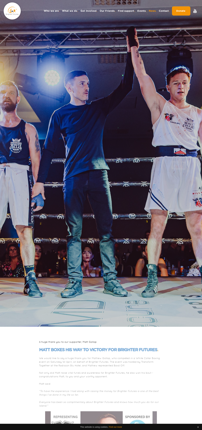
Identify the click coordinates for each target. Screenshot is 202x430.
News (152, 11)
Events (142, 11)
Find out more (115, 427)
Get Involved (88, 11)
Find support (126, 11)
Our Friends (107, 11)
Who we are (52, 11)
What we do (70, 11)
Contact (164, 11)
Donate (181, 11)
